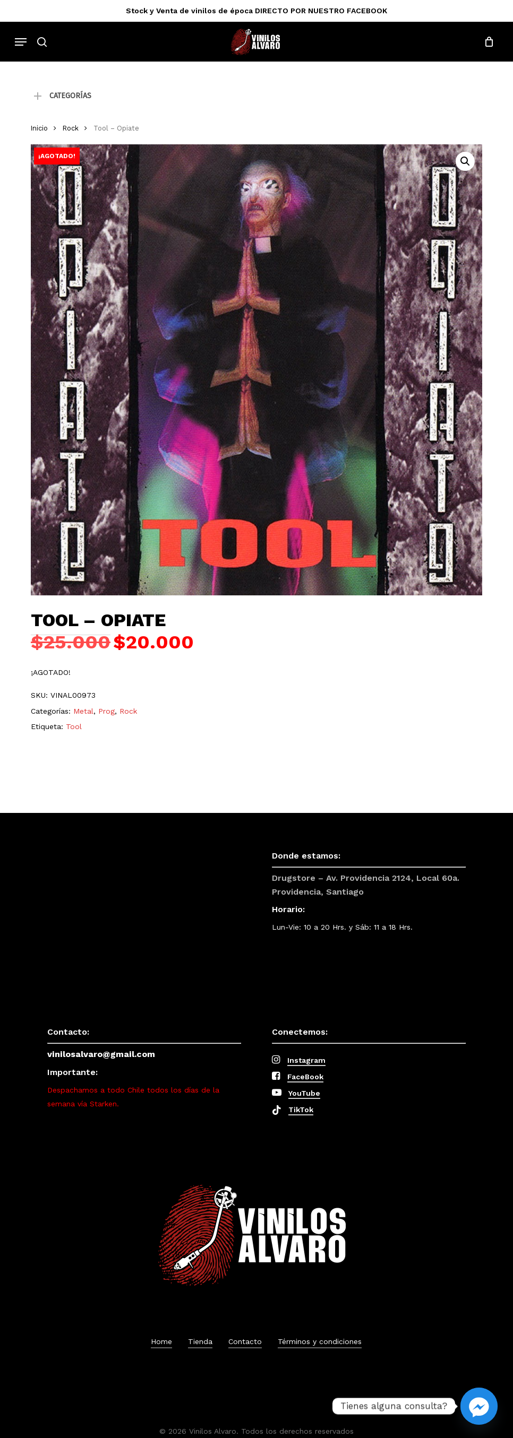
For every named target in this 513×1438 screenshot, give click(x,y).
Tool (74, 726)
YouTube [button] (304, 1093)
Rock (71, 128)
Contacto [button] (245, 1341)
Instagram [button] (306, 1060)
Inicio (39, 128)
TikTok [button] (300, 1109)
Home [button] (161, 1341)
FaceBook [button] (305, 1076)
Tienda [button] (200, 1341)
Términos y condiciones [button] (320, 1341)
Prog (106, 711)
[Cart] (486, 42)
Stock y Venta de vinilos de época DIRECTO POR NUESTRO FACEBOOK (256, 10)
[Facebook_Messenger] (479, 1406)
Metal (83, 711)
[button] (21, 42)
